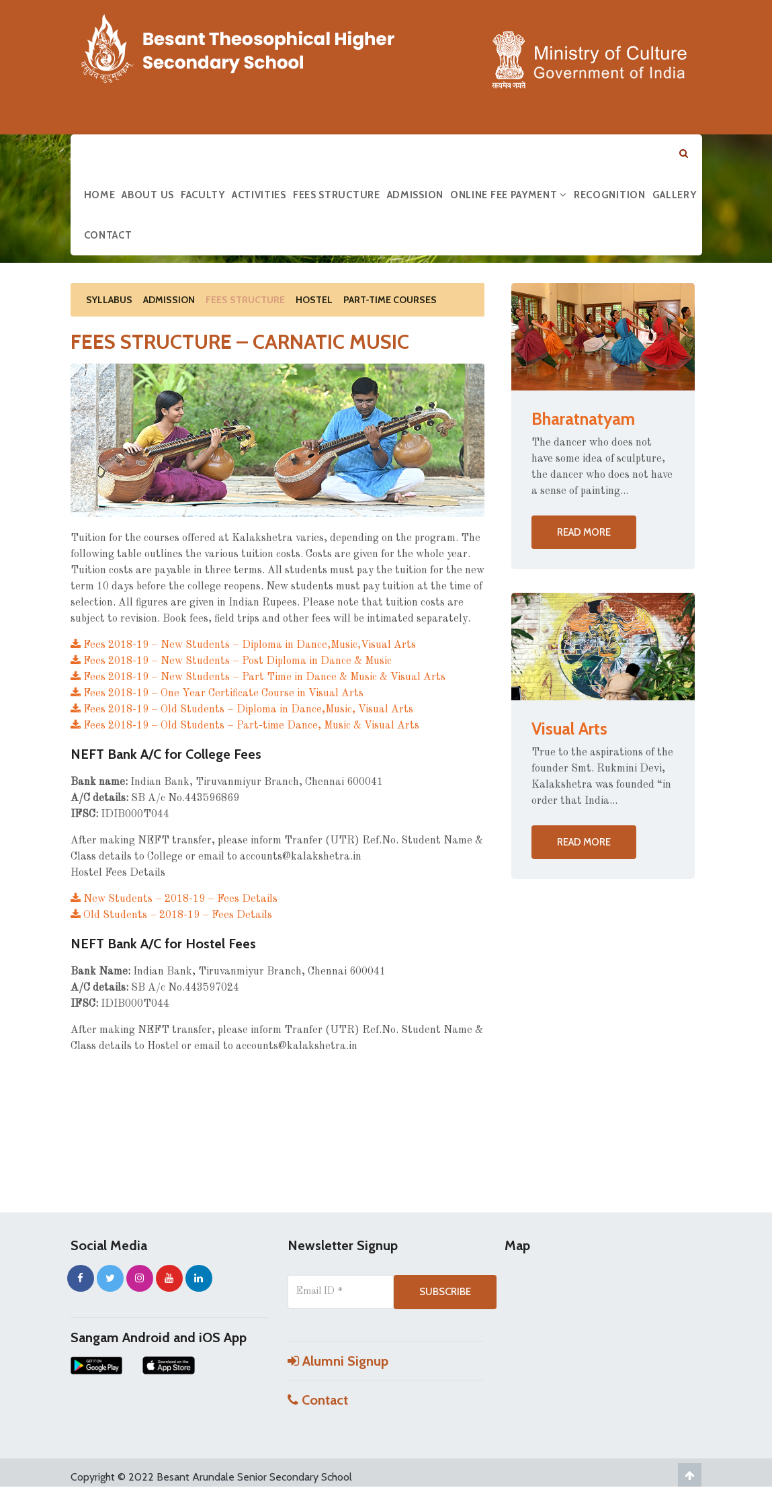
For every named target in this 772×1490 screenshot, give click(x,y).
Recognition (610, 195)
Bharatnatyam (583, 419)
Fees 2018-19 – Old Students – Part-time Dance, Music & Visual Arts (245, 725)
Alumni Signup (338, 1361)
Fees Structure (336, 195)
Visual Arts (569, 728)
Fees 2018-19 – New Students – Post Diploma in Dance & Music (231, 661)
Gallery (674, 195)
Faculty (203, 195)
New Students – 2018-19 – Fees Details (174, 899)
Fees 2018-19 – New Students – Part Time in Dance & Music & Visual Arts (258, 677)
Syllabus (109, 300)
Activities (259, 195)
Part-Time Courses (390, 300)
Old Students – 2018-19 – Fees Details (171, 915)
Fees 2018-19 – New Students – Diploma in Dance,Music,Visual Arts (243, 645)
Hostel (314, 300)
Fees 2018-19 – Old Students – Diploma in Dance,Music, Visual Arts (242, 709)
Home (100, 195)
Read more (584, 532)
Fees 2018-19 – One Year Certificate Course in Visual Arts (217, 693)
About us (148, 195)
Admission (415, 195)
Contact (108, 235)
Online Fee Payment (508, 195)
